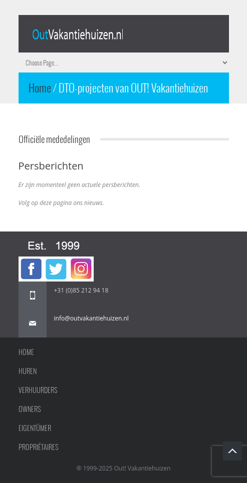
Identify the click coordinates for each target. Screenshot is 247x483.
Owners (30, 409)
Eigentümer (35, 428)
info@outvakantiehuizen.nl (91, 318)
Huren (28, 371)
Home (41, 87)
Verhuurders (38, 390)
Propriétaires (39, 447)
